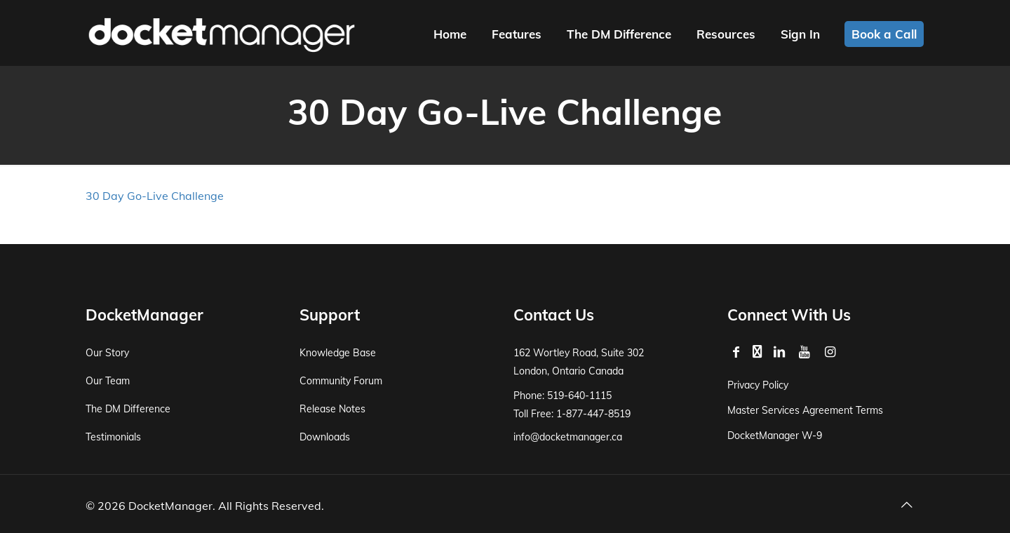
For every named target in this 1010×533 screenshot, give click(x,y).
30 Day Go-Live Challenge (155, 196)
